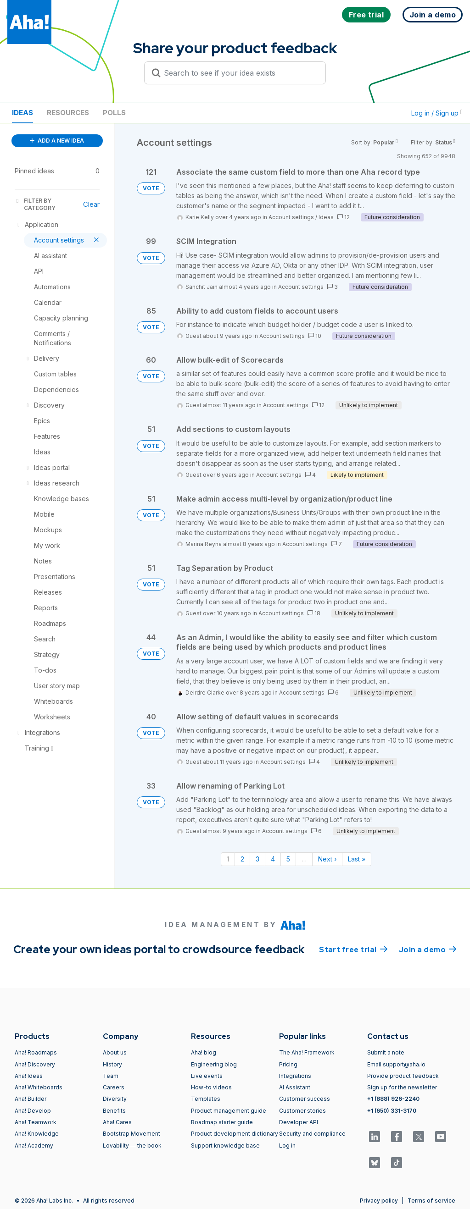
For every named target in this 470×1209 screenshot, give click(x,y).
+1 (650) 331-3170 (391, 1110)
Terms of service (431, 1200)
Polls (114, 112)
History (112, 1064)
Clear (91, 204)
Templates (205, 1098)
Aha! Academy (34, 1145)
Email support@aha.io (396, 1064)
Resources (68, 112)
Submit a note (385, 1052)
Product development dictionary (234, 1133)
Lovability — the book (132, 1145)
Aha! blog (203, 1052)
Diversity (115, 1098)
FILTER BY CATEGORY (35, 204)
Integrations (295, 1075)
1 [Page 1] (228, 859)
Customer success (304, 1098)
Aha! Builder (30, 1098)
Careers (113, 1087)
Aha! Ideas (29, 1075)
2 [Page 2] (242, 859)
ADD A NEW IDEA (57, 140)
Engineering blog (214, 1064)
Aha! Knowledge (37, 1133)
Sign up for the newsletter (402, 1087)
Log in (287, 1145)
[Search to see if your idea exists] (239, 72)
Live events (207, 1075)
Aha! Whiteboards (38, 1087)
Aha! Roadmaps (36, 1052)
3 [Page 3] (257, 859)
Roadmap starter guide (222, 1122)
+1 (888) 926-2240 (393, 1098)
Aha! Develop (33, 1110)
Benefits (114, 1110)
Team (110, 1075)
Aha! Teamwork (35, 1122)
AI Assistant (294, 1087)
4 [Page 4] (273, 859)
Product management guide (228, 1110)
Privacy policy (379, 1200)
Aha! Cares (117, 1122)
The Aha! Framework (307, 1052)
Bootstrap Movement (131, 1133)
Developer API (298, 1122)
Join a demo (428, 949)
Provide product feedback (403, 1075)
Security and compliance (312, 1133)
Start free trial (353, 949)
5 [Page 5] (288, 859)
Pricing (288, 1064)
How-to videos (211, 1087)
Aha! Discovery (35, 1064)
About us (115, 1052)
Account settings (291, 217)
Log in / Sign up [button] (437, 113)
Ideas (22, 112)
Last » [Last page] (356, 859)
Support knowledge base (225, 1145)
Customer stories (302, 1110)
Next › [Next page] (327, 859)
